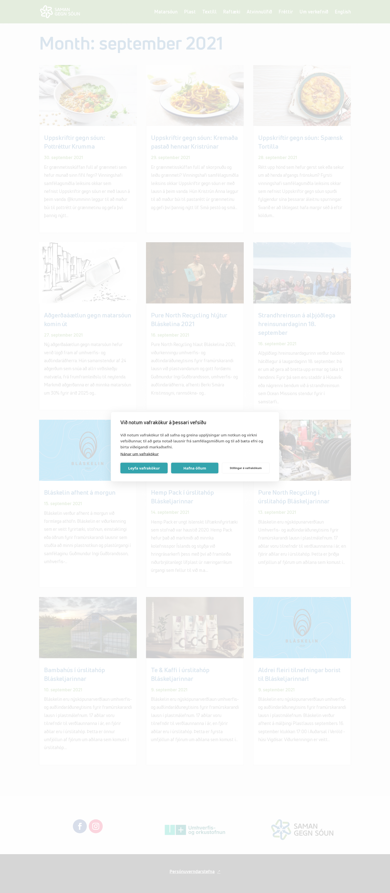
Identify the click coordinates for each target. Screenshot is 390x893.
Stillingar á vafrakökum (246, 468)
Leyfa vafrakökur (144, 468)
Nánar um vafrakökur (139, 453)
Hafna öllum (194, 468)
